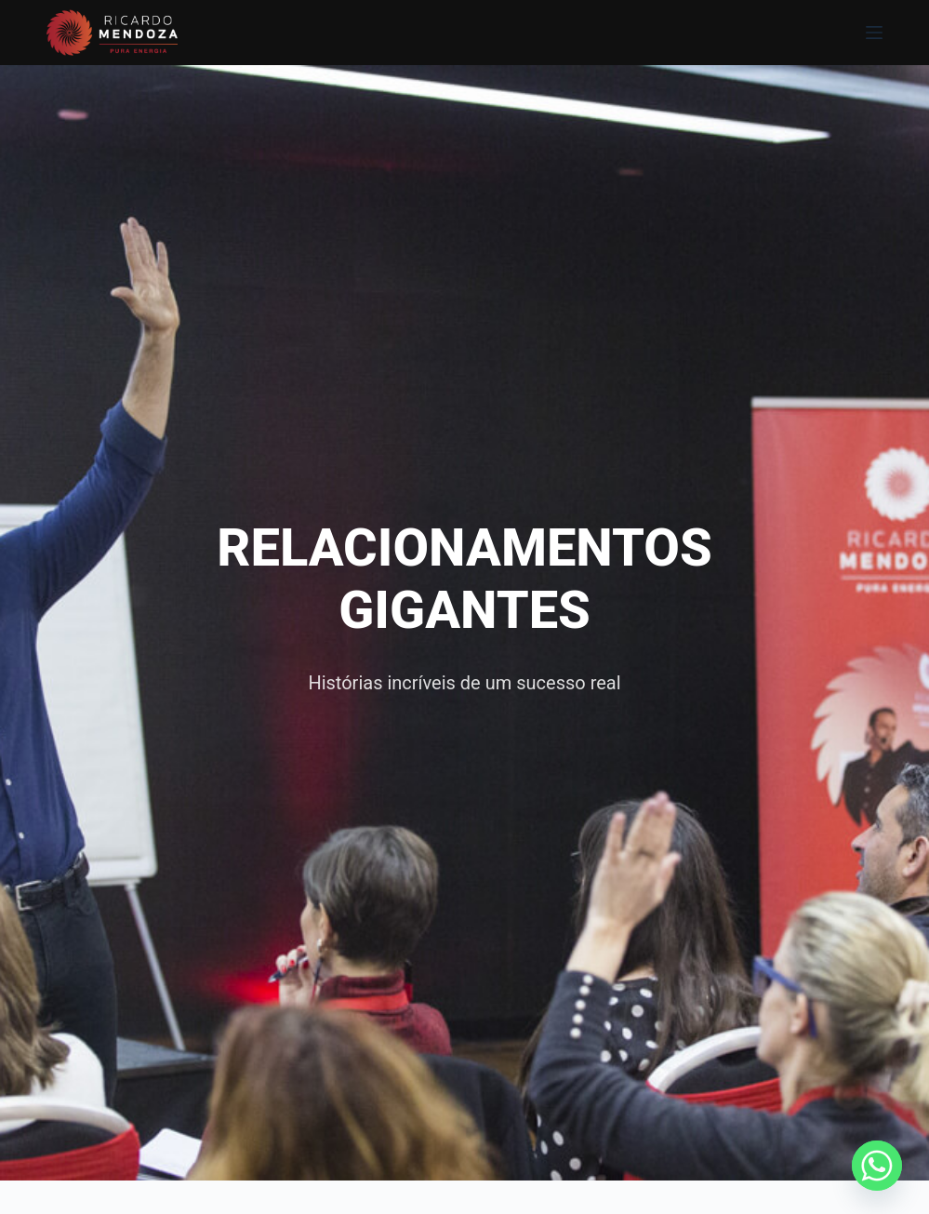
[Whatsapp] (877, 1166)
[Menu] (874, 32)
